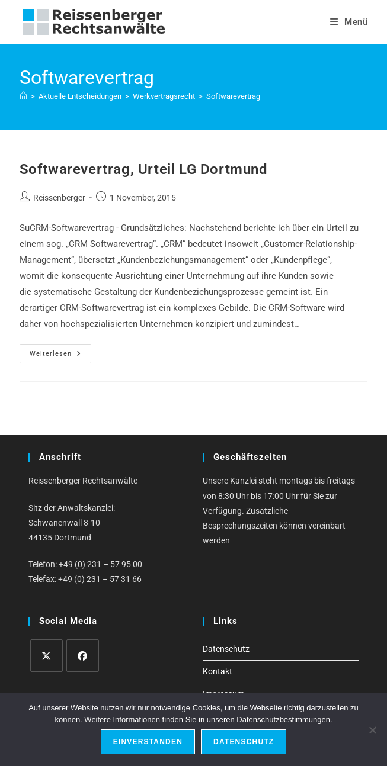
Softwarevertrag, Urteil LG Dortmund (144, 169)
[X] (46, 655)
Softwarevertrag (233, 96)
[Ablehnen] (372, 730)
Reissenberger (59, 197)
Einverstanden (148, 742)
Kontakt (217, 671)
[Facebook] (82, 655)
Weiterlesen (60, 356)
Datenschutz (226, 649)
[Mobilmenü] (349, 22)
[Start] (23, 96)
